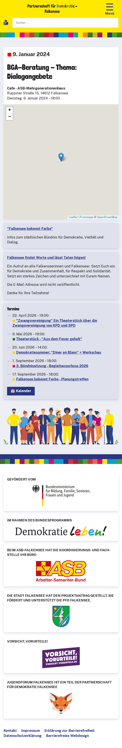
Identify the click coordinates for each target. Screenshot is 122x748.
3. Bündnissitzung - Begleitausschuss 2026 (52, 366)
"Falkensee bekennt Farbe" (30, 229)
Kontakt (10, 731)
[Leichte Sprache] (6, 23)
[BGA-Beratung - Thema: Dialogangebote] (61, 161)
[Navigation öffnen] (109, 8)
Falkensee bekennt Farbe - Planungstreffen (52, 379)
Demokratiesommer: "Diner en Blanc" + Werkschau (58, 352)
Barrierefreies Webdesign (67, 736)
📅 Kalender (21, 391)
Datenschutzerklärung (23, 736)
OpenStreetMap (107, 217)
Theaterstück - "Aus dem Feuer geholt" (49, 339)
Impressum (30, 731)
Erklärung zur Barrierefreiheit (69, 731)
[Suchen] (65, 23)
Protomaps (86, 217)
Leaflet (73, 217)
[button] (61, 157)
